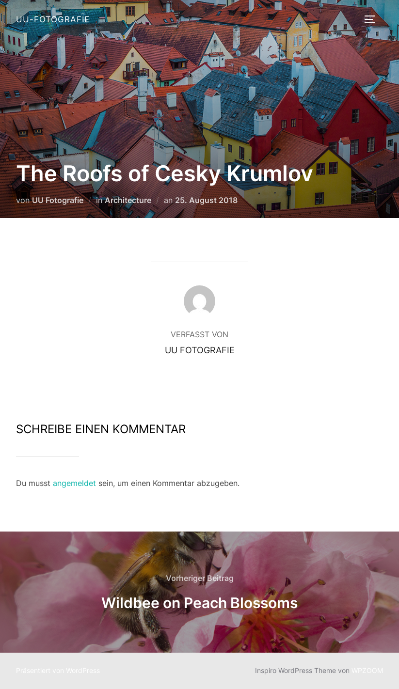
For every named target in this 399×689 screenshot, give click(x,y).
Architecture (128, 200)
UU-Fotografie (53, 19)
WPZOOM (367, 670)
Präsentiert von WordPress (58, 670)
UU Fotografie (57, 200)
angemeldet (74, 483)
